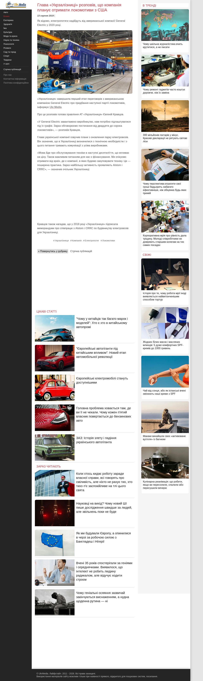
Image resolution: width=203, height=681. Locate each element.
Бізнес (6, 16)
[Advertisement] (84, 197)
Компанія (77, 240)
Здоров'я (7, 24)
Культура (7, 32)
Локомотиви (108, 240)
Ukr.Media (56, 107)
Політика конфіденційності (17, 82)
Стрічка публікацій (81, 251)
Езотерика (8, 20)
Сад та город (9, 52)
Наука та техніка (11, 40)
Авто (5, 12)
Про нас (7, 75)
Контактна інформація (14, 79)
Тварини (7, 60)
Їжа (5, 28)
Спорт (6, 56)
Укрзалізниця (62, 240)
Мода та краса (10, 36)
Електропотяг (92, 240)
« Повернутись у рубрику (52, 251)
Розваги (7, 48)
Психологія (8, 44)
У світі (6, 64)
